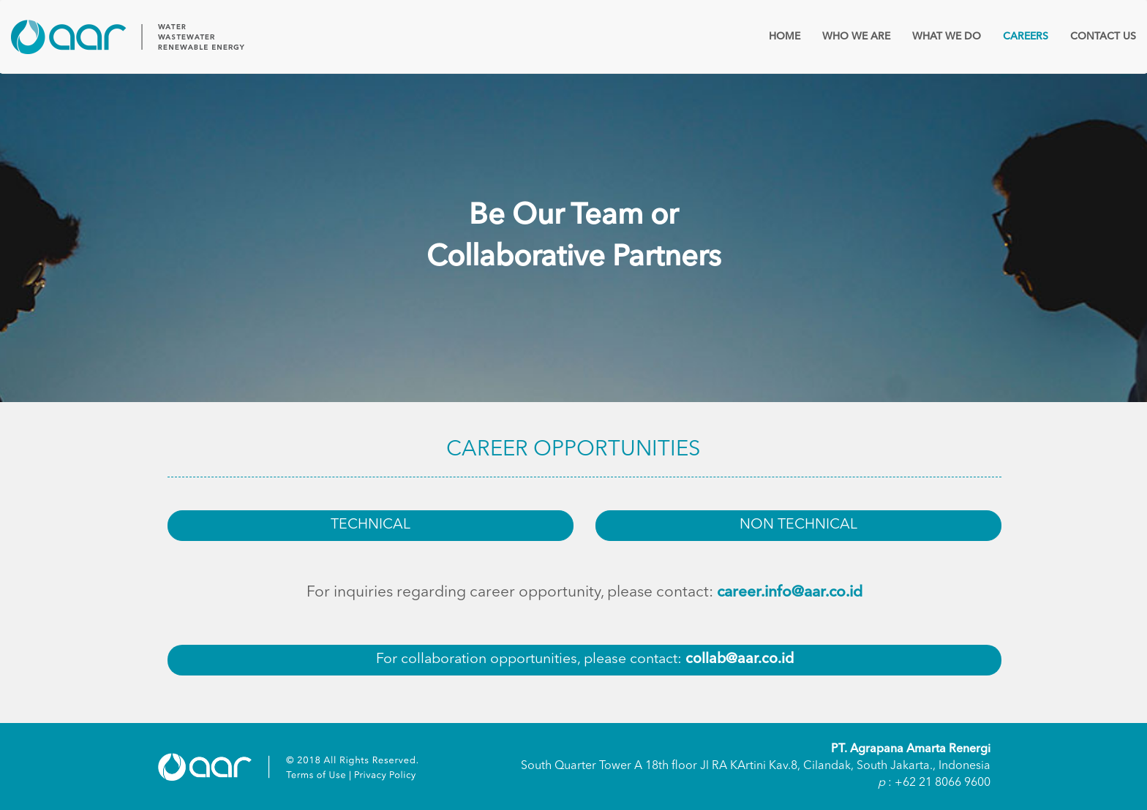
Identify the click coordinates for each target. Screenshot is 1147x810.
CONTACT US (1103, 36)
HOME (784, 36)
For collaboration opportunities (585, 659)
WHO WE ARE (856, 36)
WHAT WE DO (946, 36)
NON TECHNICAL (798, 525)
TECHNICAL (370, 525)
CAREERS (1025, 36)
